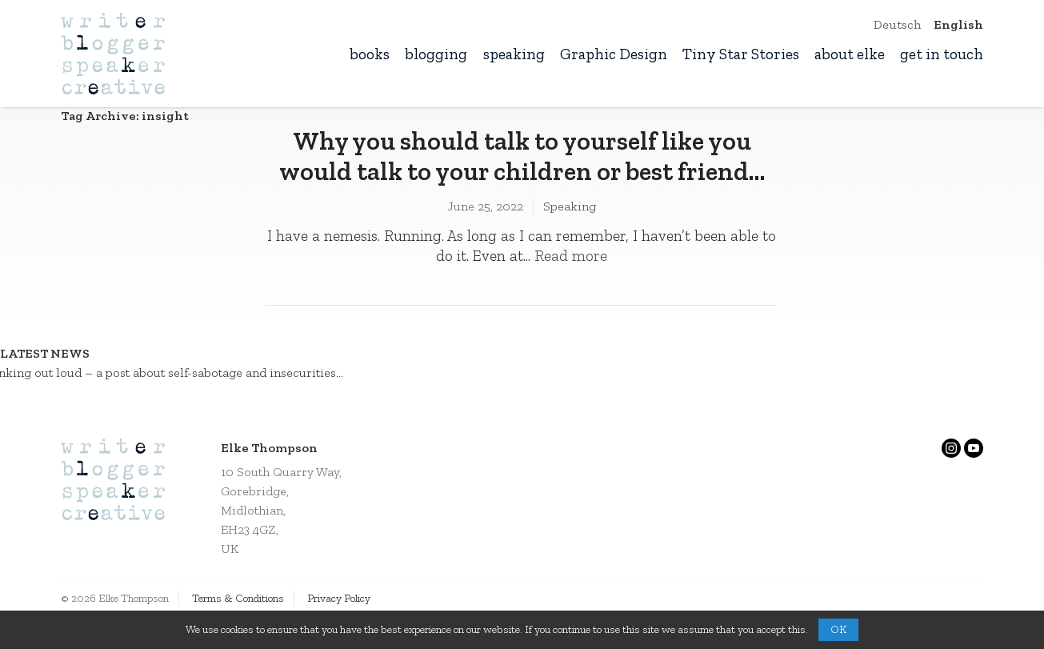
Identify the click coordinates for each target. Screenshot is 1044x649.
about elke (849, 54)
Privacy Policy (338, 598)
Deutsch (897, 24)
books (370, 54)
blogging (436, 54)
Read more (570, 255)
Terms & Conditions (238, 598)
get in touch (941, 54)
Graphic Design (613, 54)
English (958, 24)
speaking (514, 54)
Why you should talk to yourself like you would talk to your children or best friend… (522, 156)
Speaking (569, 206)
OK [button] (838, 629)
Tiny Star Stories (740, 54)
